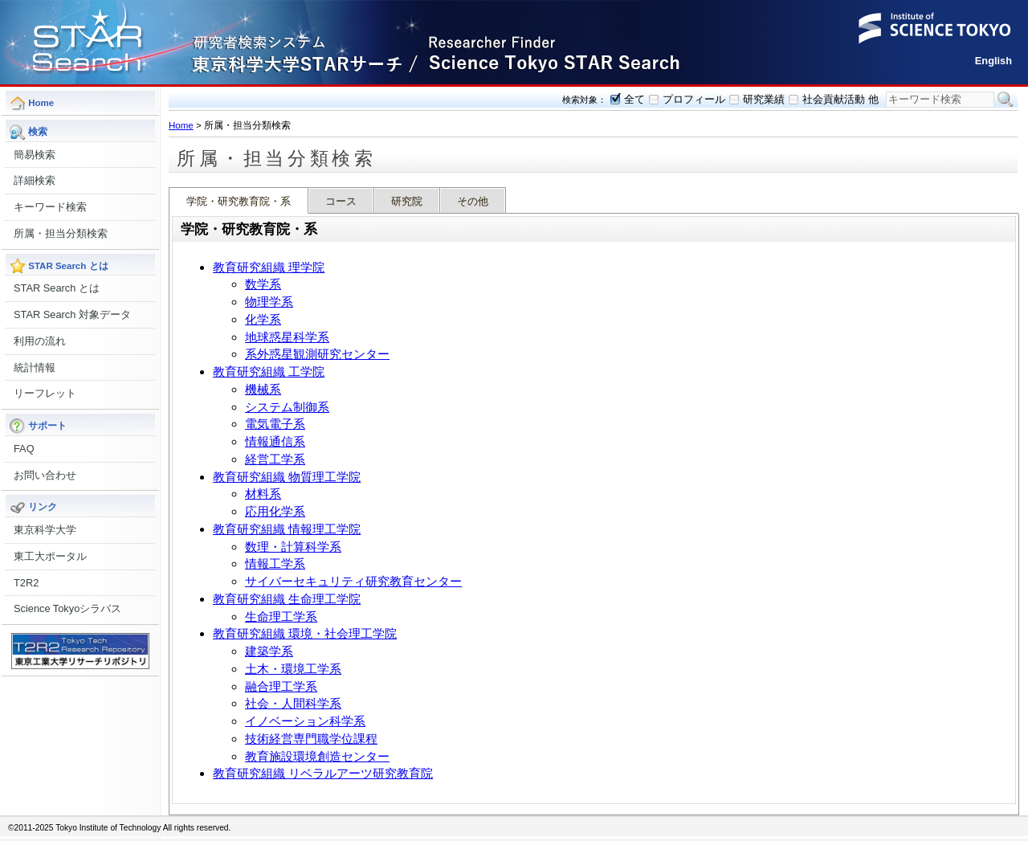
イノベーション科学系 (305, 721)
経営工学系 (275, 459)
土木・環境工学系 (293, 669)
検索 (1005, 100)
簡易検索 (34, 155)
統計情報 (34, 367)
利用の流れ (40, 341)
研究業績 (764, 99)
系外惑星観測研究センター (317, 354)
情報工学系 (275, 563)
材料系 (263, 493)
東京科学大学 (45, 530)
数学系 (263, 284)
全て (634, 99)
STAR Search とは (57, 288)
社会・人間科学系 (293, 703)
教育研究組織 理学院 (268, 267)
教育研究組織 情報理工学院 (287, 529)
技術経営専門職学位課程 (311, 738)
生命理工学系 (281, 616)
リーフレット (45, 393)
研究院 (406, 201)
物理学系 (269, 301)
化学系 (263, 319)
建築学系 (269, 651)
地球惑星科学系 (287, 337)
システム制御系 (287, 407)
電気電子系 (275, 424)
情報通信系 (275, 441)
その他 (472, 201)
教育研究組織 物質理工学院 (287, 477)
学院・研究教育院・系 (238, 201)
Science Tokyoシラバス (67, 608)
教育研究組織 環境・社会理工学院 (305, 633)
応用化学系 (275, 511)
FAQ (24, 449)
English (993, 61)
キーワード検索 (50, 207)
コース (341, 201)
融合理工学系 (281, 686)
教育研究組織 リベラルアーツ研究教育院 (323, 773)
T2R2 (26, 583)
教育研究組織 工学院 (268, 371)
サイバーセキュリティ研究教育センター (353, 581)
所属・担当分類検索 (61, 233)
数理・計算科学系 (293, 546)
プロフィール (694, 99)
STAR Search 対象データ (72, 314)
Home (181, 125)
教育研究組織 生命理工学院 (287, 599)
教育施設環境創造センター (317, 756)
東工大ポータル (50, 556)
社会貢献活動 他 (840, 99)
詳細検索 (34, 180)
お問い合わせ (45, 475)
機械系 (263, 389)
